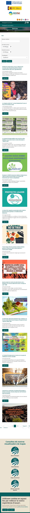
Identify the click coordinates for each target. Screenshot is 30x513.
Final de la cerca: (5, 50)
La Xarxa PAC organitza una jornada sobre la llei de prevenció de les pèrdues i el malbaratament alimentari (14, 212)
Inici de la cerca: (5, 44)
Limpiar (9, 61)
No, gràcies (11, 509)
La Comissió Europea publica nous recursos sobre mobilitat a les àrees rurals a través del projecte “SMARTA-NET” (13, 140)
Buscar (4, 61)
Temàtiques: (5, 55)
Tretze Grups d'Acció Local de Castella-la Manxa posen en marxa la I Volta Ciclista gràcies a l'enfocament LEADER (13, 248)
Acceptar (5, 509)
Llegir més (5, 78)
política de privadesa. (23, 507)
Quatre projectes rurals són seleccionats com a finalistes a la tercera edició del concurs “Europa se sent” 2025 (14, 283)
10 (17, 426)
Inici (3, 35)
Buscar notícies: (5, 39)
